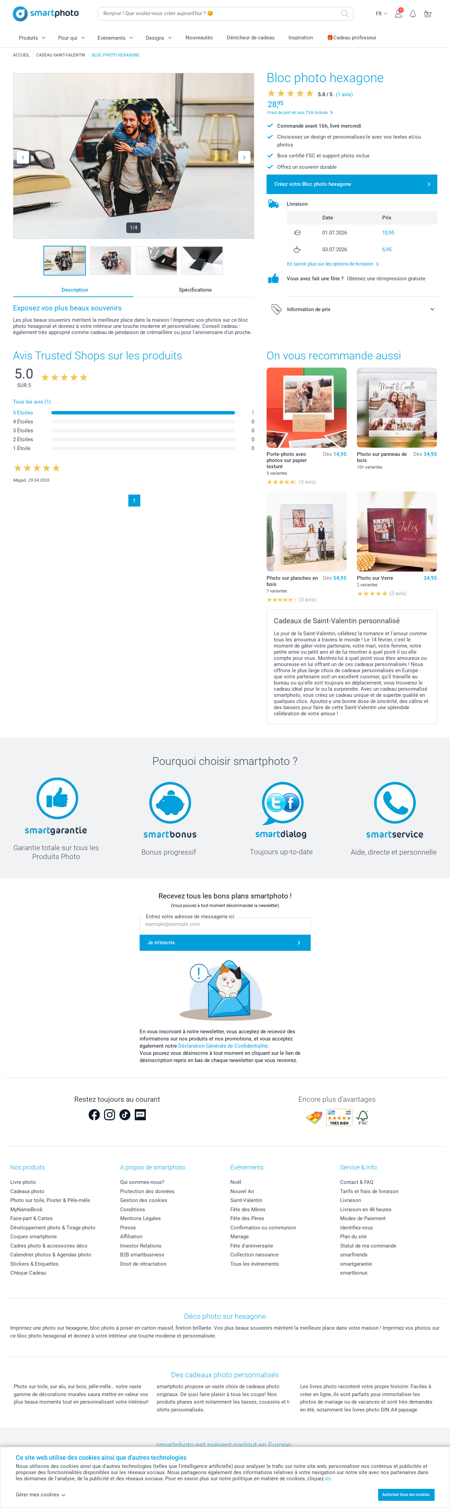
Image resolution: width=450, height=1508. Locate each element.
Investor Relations (141, 1246)
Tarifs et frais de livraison (369, 1191)
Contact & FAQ (356, 1182)
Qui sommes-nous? (142, 1182)
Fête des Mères (248, 1209)
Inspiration (300, 38)
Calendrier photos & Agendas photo (50, 1255)
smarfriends (354, 1255)
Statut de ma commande (368, 1246)
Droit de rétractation (143, 1264)
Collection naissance (254, 1255)
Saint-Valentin (246, 1200)
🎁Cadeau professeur (351, 38)
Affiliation (131, 1237)
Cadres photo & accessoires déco (49, 1246)
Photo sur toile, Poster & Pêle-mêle (50, 1200)
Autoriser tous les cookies (405, 1494)
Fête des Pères (247, 1218)
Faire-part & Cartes (31, 1218)
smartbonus (354, 1273)
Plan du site (353, 1237)
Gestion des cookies (143, 1200)
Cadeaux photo (27, 1191)
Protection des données (147, 1191)
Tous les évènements (254, 1264)
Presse (128, 1228)
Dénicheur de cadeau (250, 38)
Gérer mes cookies (41, 1495)
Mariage (239, 1237)
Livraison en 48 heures (365, 1209)
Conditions (132, 1209)
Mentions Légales (140, 1218)
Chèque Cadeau (28, 1273)
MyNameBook (26, 1209)
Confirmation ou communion (263, 1228)
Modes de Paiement (363, 1218)
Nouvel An (242, 1191)
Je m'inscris (161, 943)
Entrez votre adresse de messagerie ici (190, 916)
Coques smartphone (33, 1237)
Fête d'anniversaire (251, 1246)
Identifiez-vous (356, 1228)
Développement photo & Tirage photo (52, 1228)
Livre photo (23, 1182)
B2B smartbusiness (142, 1255)
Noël (235, 1182)
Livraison (350, 1200)
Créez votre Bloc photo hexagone (312, 184)
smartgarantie (356, 1264)
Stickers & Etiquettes (34, 1264)
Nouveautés (199, 38)
